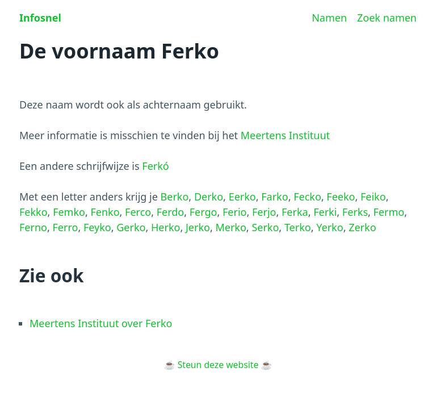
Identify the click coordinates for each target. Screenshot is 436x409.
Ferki (325, 212)
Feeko (340, 196)
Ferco (138, 212)
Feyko (97, 227)
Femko (69, 212)
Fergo (203, 212)
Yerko (329, 227)
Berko (175, 196)
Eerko (242, 196)
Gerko (130, 227)
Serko (265, 227)
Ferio (234, 212)
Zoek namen (387, 17)
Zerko (362, 227)
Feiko (373, 196)
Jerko (198, 227)
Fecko (307, 196)
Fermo (389, 212)
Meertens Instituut (285, 135)
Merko (230, 227)
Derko (208, 196)
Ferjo (264, 212)
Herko (165, 227)
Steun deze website (218, 364)
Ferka (295, 212)
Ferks (355, 212)
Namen (329, 17)
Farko (274, 196)
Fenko (104, 212)
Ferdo (171, 212)
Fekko (33, 212)
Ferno (33, 227)
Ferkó (155, 166)
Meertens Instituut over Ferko (101, 323)
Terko (297, 227)
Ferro (65, 227)
